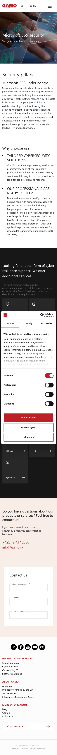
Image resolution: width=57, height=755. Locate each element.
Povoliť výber (28, 427)
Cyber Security (10, 666)
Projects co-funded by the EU (17, 689)
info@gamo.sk (12, 547)
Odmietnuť (28, 437)
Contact (6, 712)
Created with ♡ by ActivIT (28, 745)
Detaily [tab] (28, 323)
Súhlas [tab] (10, 323)
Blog (4, 709)
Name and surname (21, 584)
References (8, 716)
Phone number (18, 611)
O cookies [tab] (46, 323)
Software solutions (12, 673)
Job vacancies (9, 693)
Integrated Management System (19, 696)
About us (7, 686)
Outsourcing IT (10, 670)
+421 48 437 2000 (15, 542)
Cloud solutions (10, 662)
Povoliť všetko (28, 417)
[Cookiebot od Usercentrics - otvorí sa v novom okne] (41, 315)
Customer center (15, 726)
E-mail (15, 597)
